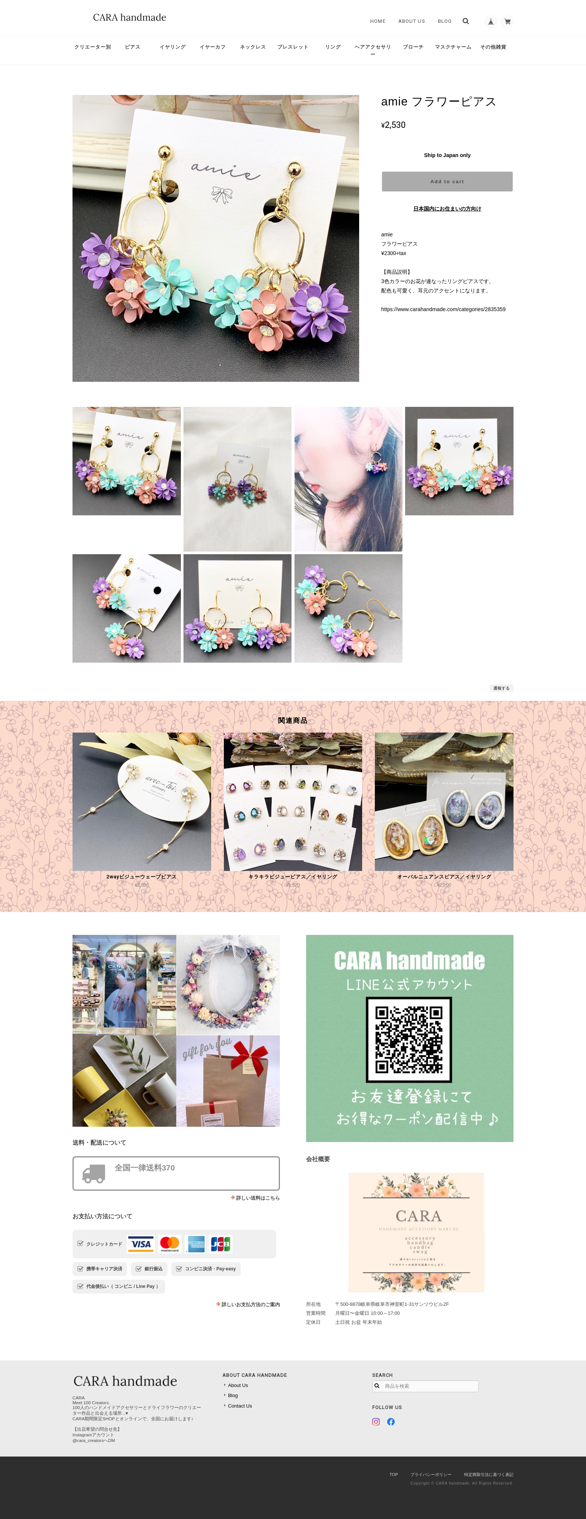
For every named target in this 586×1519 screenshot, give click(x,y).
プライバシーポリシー (430, 1474)
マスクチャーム (453, 47)
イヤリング (173, 47)
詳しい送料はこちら (258, 1198)
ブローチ (413, 47)
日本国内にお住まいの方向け (447, 209)
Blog (442, 21)
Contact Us (240, 1406)
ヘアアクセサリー (373, 50)
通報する (501, 688)
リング (333, 47)
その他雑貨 (493, 47)
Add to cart (448, 181)
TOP (393, 1474)
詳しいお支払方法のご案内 (251, 1304)
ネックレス (253, 47)
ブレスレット (293, 47)
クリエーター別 (92, 47)
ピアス (133, 47)
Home (375, 21)
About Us (409, 21)
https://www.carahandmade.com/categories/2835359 (443, 309)
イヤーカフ (213, 47)
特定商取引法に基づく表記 (488, 1474)
